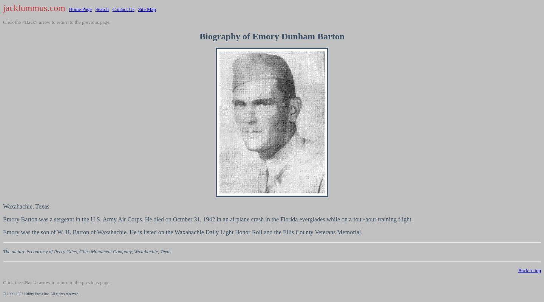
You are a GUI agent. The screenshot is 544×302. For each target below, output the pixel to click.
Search (101, 9)
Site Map (147, 9)
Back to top (529, 270)
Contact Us (123, 9)
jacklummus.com (34, 8)
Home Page (80, 9)
